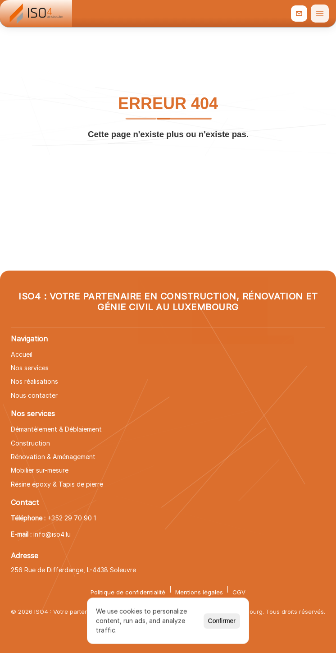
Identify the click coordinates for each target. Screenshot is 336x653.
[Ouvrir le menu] (320, 14)
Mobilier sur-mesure (39, 470)
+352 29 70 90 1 (71, 518)
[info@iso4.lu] (299, 13)
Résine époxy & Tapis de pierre (57, 484)
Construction (30, 443)
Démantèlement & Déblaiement (56, 429)
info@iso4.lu (52, 534)
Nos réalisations (34, 381)
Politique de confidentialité (128, 592)
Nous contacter (34, 395)
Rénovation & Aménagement (53, 456)
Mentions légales (199, 592)
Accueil (21, 354)
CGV (238, 592)
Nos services (30, 368)
